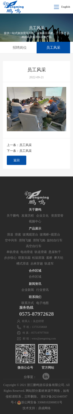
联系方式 (27, 307)
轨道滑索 (40, 256)
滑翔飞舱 (39, 244)
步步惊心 (10, 261)
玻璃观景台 (30, 238)
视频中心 (35, 225)
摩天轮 (58, 261)
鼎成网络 (44, 408)
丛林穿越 (36, 267)
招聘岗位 (20, 47)
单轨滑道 (12, 256)
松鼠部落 (38, 261)
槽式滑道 (22, 267)
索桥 (49, 261)
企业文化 (42, 219)
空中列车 (11, 244)
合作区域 (35, 280)
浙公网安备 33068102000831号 (39, 402)
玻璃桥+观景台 (50, 238)
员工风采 (53, 47)
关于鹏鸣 (13, 219)
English (65, 6)
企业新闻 (27, 294)
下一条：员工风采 (19, 150)
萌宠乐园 (24, 261)
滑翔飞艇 (25, 244)
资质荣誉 (57, 219)
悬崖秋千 (54, 256)
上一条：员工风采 (19, 145)
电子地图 (42, 307)
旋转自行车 (54, 244)
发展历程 (27, 219)
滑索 (18, 238)
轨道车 (49, 267)
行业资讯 (42, 294)
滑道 (10, 238)
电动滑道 (26, 256)
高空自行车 (33, 250)
